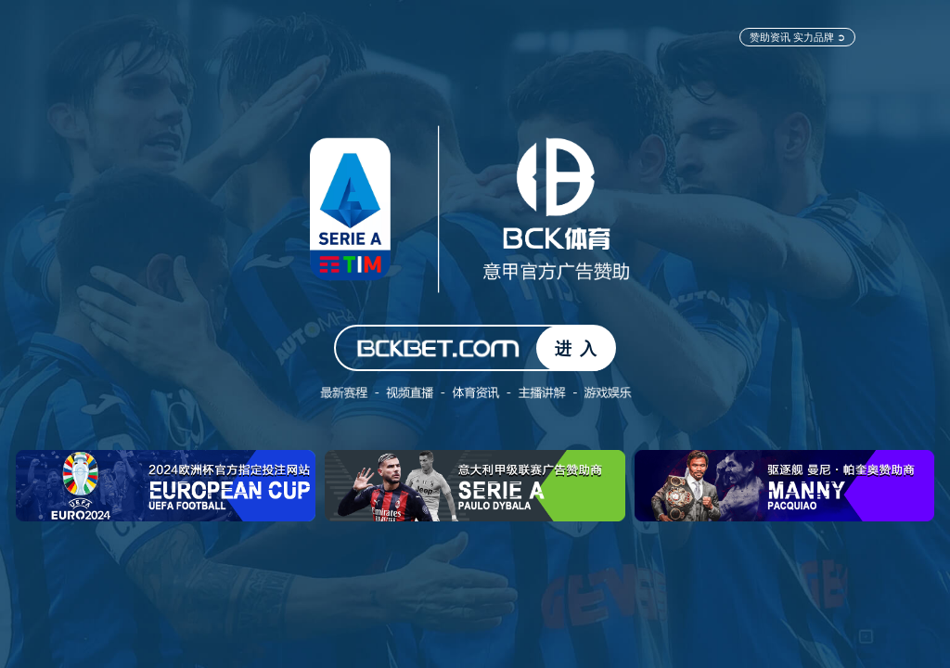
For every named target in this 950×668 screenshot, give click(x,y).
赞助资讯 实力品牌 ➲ (797, 37)
